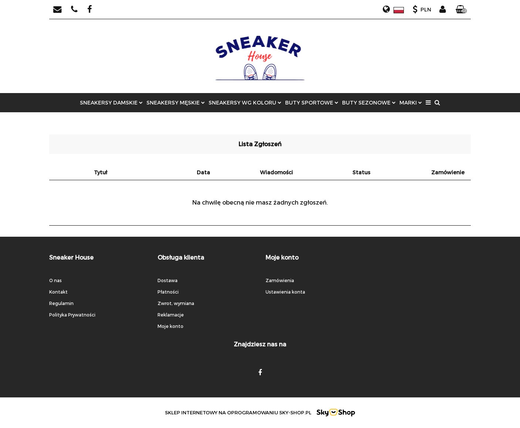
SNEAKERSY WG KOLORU (245, 102)
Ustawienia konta (285, 291)
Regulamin (61, 303)
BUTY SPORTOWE (311, 102)
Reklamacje (171, 314)
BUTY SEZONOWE (369, 102)
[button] (461, 9)
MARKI (410, 102)
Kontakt (58, 291)
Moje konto (170, 326)
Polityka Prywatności (72, 314)
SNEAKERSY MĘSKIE (175, 102)
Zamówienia (280, 280)
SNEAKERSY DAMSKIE (111, 102)
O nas (55, 280)
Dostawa (168, 280)
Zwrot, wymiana (176, 303)
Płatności (168, 291)
